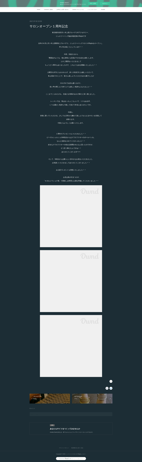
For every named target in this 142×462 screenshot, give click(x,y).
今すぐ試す (93, 3)
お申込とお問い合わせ (62, 9)
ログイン (104, 3)
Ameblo (103, 9)
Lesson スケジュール (78, 9)
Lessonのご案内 (48, 9)
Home (38, 9)
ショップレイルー (92, 9)
